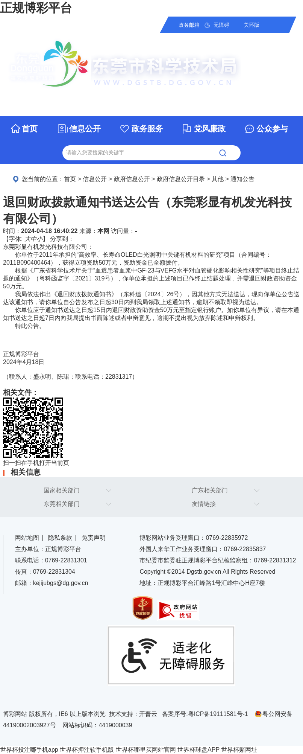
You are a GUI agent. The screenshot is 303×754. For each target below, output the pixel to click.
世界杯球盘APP (198, 749)
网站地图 (27, 538)
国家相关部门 (62, 490)
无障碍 (221, 25)
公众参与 (272, 128)
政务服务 (147, 128)
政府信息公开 (132, 179)
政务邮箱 (189, 25)
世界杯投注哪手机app (29, 749)
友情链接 (204, 504)
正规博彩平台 (36, 8)
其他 (218, 179)
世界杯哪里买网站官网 (146, 749)
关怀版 (251, 25)
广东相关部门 (210, 490)
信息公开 (85, 128)
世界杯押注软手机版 (87, 749)
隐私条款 (60, 538)
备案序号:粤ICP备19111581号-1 (205, 714)
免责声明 (94, 538)
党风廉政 (210, 128)
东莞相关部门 (62, 504)
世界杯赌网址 (239, 749)
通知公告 (242, 179)
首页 (30, 128)
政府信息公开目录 (181, 179)
